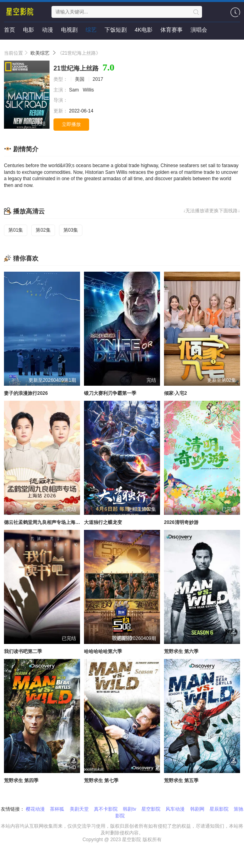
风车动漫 (175, 809)
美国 (79, 79)
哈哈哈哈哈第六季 (103, 651)
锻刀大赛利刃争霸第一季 (110, 393)
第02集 (43, 230)
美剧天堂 (79, 809)
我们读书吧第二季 (23, 651)
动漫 (47, 30)
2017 (98, 79)
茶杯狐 (57, 809)
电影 (28, 30)
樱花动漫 (35, 809)
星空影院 (150, 809)
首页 (9, 30)
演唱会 (199, 30)
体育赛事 (171, 30)
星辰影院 (219, 809)
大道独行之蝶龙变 (103, 522)
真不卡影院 (106, 809)
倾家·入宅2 (175, 393)
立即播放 (71, 124)
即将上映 (15, 45)
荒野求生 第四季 (21, 780)
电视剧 (69, 30)
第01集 (15, 230)
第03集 (70, 230)
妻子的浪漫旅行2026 (26, 393)
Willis (89, 90)
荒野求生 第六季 (181, 651)
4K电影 (143, 30)
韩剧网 (197, 809)
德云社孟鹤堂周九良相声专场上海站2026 (47, 522)
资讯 (39, 45)
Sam (74, 90)
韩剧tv (129, 809)
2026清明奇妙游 (181, 522)
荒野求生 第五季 (181, 780)
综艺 (91, 30)
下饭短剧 (116, 30)
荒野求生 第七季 (101, 780)
